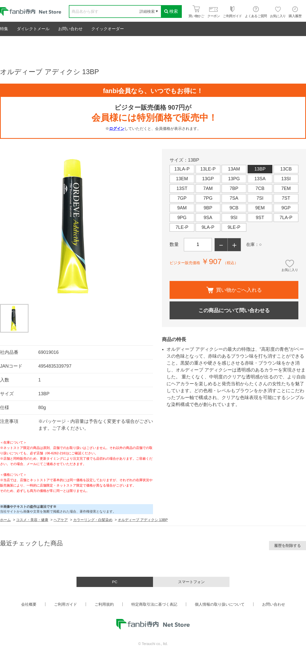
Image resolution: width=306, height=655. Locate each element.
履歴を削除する (287, 545)
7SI (260, 198)
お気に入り (290, 270)
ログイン (116, 128)
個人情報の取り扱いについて (220, 604)
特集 (4, 29)
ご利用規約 (104, 604)
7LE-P (181, 227)
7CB (260, 188)
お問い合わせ (70, 29)
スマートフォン (191, 582)
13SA (259, 178)
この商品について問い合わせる (234, 310)
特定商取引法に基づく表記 (154, 604)
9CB (234, 207)
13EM (182, 178)
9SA (207, 217)
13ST (181, 188)
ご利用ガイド (65, 604)
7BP (234, 188)
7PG (207, 198)
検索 (171, 11)
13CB (286, 169)
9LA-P (207, 227)
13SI (286, 178)
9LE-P (233, 227)
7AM (208, 188)
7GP (181, 198)
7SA (234, 198)
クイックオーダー (107, 29)
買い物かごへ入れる (234, 290)
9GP (285, 207)
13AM (234, 169)
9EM (260, 207)
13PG (234, 178)
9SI (234, 217)
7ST (286, 198)
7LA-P (285, 217)
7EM (286, 188)
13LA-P (181, 169)
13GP (208, 178)
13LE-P (207, 169)
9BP (207, 207)
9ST (260, 217)
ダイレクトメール (33, 29)
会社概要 (28, 604)
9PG (181, 217)
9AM (182, 207)
